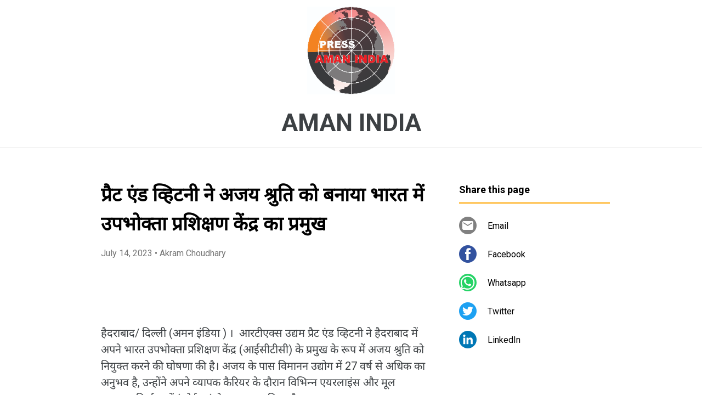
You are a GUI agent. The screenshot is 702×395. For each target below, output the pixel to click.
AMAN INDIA (351, 123)
